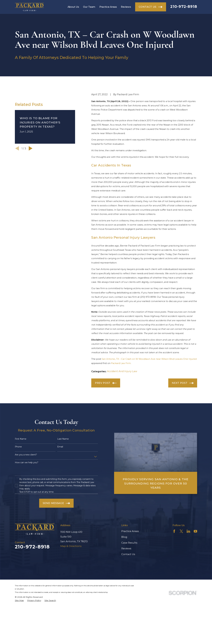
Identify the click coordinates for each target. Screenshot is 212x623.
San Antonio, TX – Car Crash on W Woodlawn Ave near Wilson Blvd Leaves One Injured (149, 359)
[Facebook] (174, 531)
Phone (18, 447)
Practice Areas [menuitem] (108, 6)
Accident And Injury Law (122, 371)
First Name (20, 439)
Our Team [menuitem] (89, 6)
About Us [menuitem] (73, 6)
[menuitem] (19, 600)
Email (60, 447)
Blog (124, 536)
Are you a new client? (26, 454)
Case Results (129, 542)
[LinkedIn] (188, 531)
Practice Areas (130, 531)
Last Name (63, 439)
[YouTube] (195, 531)
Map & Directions (71, 546)
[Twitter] (181, 531)
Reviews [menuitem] (126, 6)
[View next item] (30, 186)
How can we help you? (26, 462)
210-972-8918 (183, 6)
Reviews (126, 548)
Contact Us (128, 554)
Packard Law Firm (121, 363)
